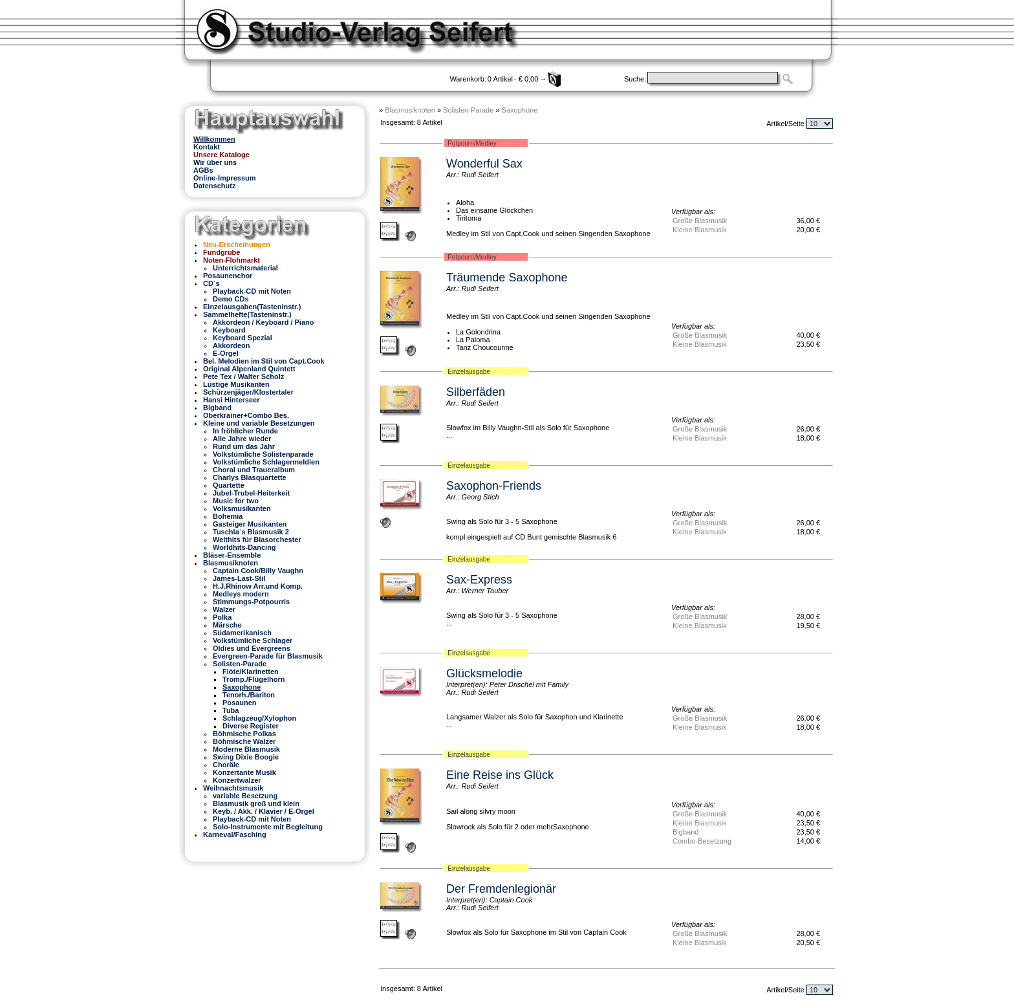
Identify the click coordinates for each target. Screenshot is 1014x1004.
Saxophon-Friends (493, 485)
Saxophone (520, 110)
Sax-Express (479, 579)
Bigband (685, 832)
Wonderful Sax (484, 163)
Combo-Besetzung (702, 841)
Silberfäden (475, 392)
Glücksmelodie (484, 673)
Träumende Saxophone (506, 277)
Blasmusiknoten (410, 110)
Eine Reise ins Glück (500, 775)
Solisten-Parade (468, 110)
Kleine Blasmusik (700, 230)
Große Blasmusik (700, 220)
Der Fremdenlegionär (501, 888)
